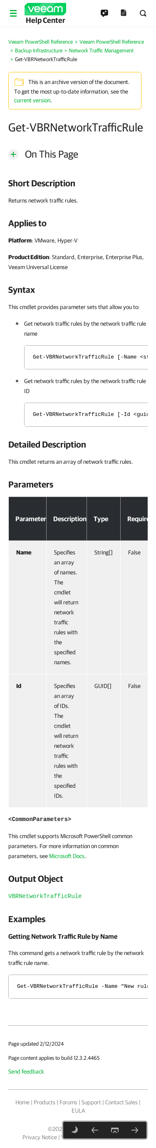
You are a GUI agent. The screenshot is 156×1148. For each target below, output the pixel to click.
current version (32, 100)
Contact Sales (121, 1102)
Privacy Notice (39, 1137)
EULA (78, 1110)
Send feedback (26, 1071)
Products (44, 1102)
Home (22, 1102)
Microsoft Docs (66, 856)
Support (91, 1102)
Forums (68, 1102)
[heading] (78, 183)
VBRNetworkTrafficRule (45, 896)
